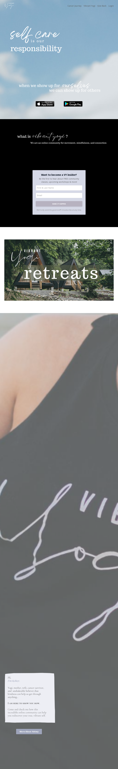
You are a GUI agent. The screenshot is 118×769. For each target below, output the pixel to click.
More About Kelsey (29, 731)
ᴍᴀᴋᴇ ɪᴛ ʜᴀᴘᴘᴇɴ (59, 203)
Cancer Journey (74, 6)
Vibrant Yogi (89, 6)
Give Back (101, 6)
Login (111, 6)
